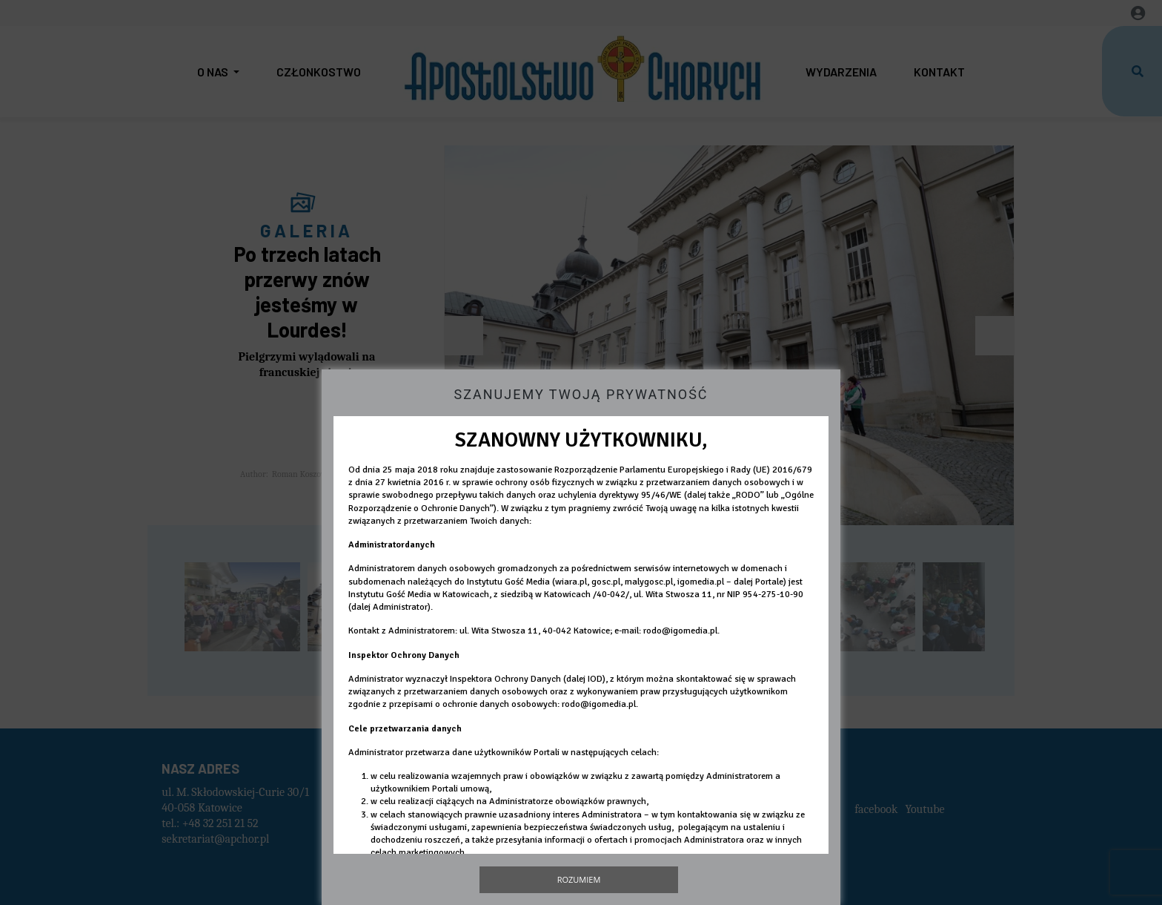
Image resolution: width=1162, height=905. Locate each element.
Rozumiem (579, 879)
